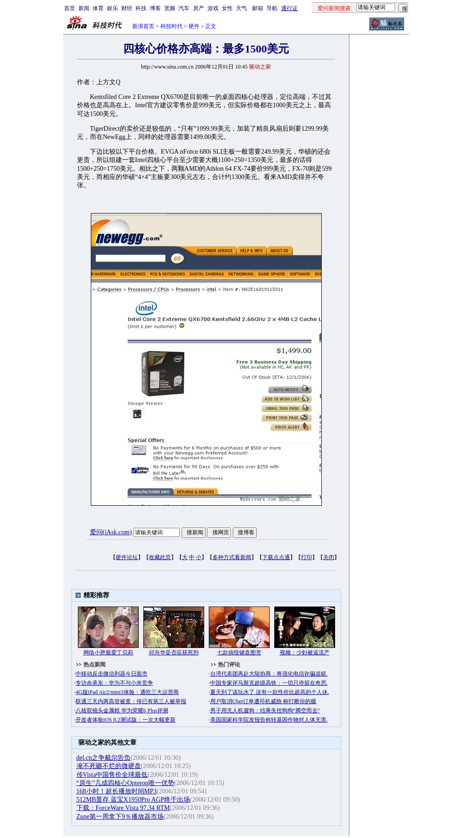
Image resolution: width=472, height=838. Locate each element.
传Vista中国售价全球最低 (112, 774)
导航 (271, 8)
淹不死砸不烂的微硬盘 (109, 766)
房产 (198, 8)
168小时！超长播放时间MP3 (117, 791)
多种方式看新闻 (231, 557)
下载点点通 (276, 557)
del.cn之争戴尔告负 (104, 757)
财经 (126, 8)
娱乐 (112, 8)
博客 (155, 8)
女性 (227, 8)
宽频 (169, 8)
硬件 (194, 26)
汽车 (183, 8)
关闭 (328, 557)
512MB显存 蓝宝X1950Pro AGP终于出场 (133, 799)
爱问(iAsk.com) (111, 532)
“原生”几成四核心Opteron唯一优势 (125, 783)
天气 (241, 8)
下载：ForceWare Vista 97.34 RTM (123, 807)
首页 (69, 8)
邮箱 (257, 8)
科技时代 (171, 26)
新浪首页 (143, 26)
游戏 (212, 8)
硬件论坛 (127, 557)
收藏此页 (160, 557)
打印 (306, 557)
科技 (141, 8)
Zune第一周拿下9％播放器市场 (120, 816)
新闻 (83, 8)
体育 (98, 8)
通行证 (289, 8)
